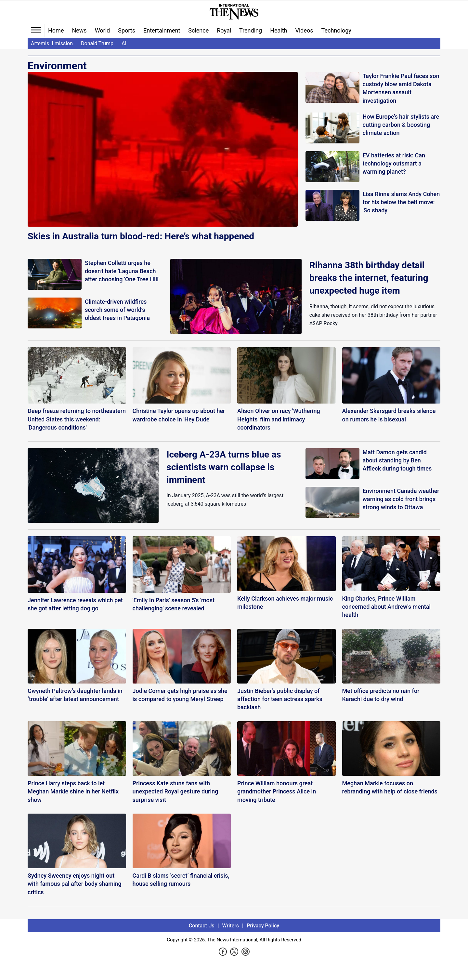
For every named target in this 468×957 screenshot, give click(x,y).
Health (278, 30)
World (102, 30)
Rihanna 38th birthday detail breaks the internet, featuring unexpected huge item (368, 278)
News (79, 30)
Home (56, 30)
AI (124, 43)
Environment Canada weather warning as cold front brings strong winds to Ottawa (401, 499)
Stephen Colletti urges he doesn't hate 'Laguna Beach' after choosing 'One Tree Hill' (122, 271)
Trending (250, 30)
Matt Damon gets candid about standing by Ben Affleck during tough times (397, 460)
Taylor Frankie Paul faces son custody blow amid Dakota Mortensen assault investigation (401, 88)
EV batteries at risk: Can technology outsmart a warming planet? (394, 163)
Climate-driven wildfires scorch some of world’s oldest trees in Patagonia (117, 309)
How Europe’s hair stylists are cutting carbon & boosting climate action (401, 124)
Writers (230, 926)
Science (198, 30)
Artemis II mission (52, 43)
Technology (336, 30)
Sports (126, 30)
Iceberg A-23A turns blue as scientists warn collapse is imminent (223, 467)
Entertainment (161, 30)
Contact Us (201, 926)
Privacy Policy (263, 926)
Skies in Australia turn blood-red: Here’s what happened (141, 236)
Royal (224, 30)
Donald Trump (97, 43)
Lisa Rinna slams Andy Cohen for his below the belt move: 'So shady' (401, 202)
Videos (304, 30)
